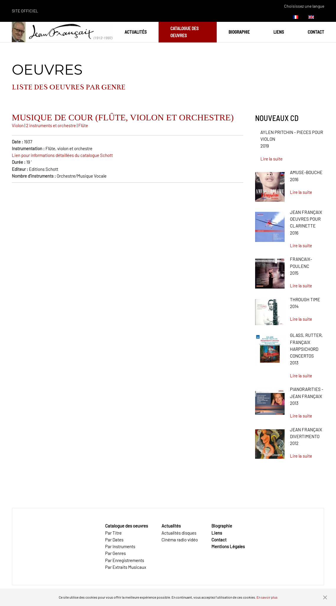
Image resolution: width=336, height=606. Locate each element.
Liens (278, 32)
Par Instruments (120, 546)
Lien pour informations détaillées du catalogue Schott (62, 155)
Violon (18, 125)
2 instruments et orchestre (51, 125)
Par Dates (114, 539)
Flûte (83, 125)
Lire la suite (271, 158)
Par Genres (115, 553)
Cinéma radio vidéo (180, 539)
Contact (316, 32)
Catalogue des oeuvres (184, 32)
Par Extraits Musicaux (125, 567)
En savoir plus (267, 597)
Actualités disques (179, 532)
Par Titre (113, 532)
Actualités (136, 32)
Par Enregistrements (124, 560)
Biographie (239, 32)
